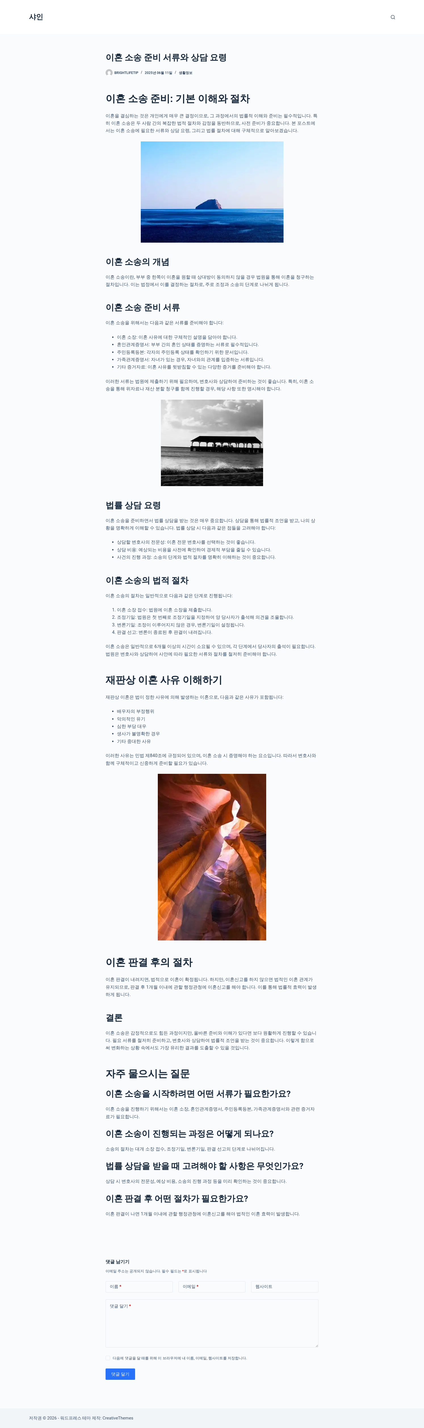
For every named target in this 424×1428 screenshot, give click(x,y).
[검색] (393, 17)
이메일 (191, 1286)
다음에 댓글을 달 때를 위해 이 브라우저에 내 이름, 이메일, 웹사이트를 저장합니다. (180, 1358)
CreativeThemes (117, 1418)
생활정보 (185, 73)
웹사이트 (263, 1286)
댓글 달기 (120, 1306)
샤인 (36, 17)
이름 (115, 1286)
